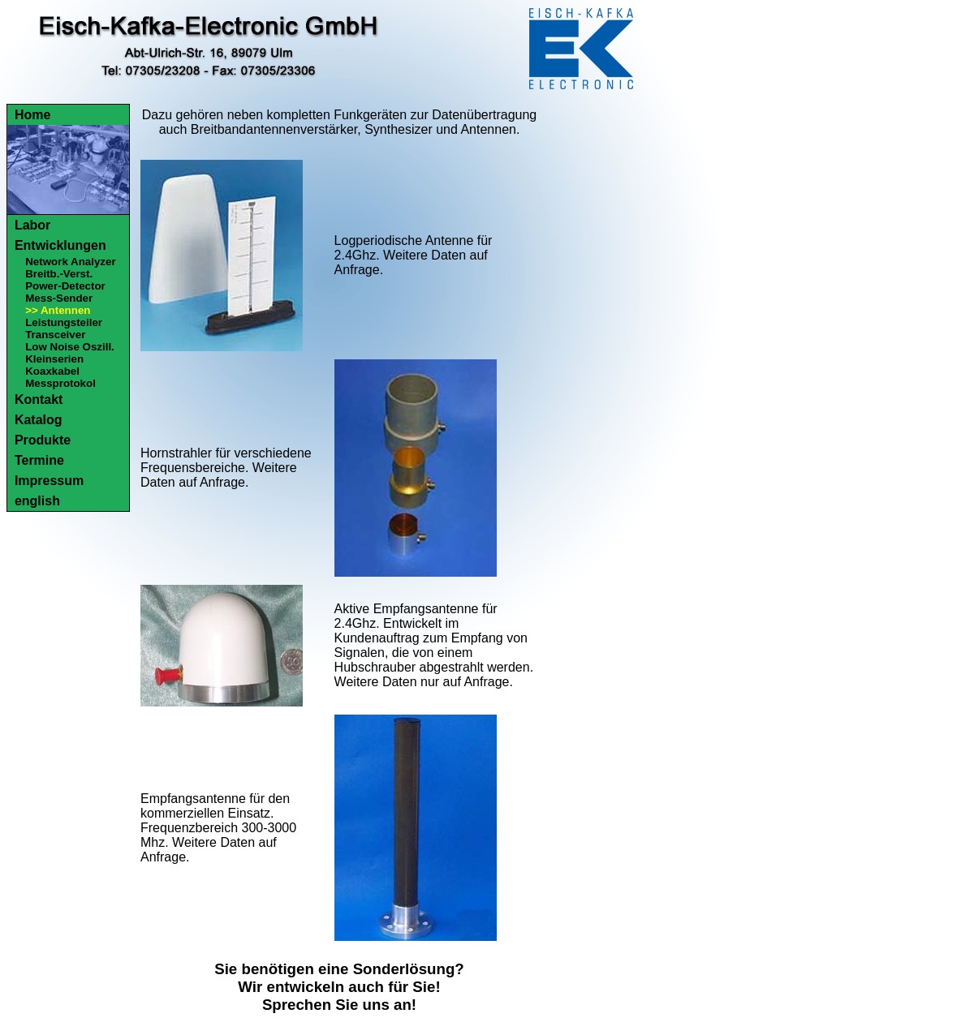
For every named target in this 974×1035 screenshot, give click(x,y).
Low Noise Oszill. (69, 347)
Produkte (43, 440)
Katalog (38, 420)
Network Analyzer (70, 262)
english (37, 501)
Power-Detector (65, 286)
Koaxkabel (52, 371)
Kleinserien (54, 359)
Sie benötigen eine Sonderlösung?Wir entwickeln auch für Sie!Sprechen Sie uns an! (339, 986)
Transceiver (55, 335)
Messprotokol (60, 383)
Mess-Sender (59, 298)
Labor (32, 225)
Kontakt (39, 399)
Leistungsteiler (63, 322)
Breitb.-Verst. (59, 274)
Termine (39, 460)
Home (32, 115)
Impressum (49, 480)
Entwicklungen (60, 245)
